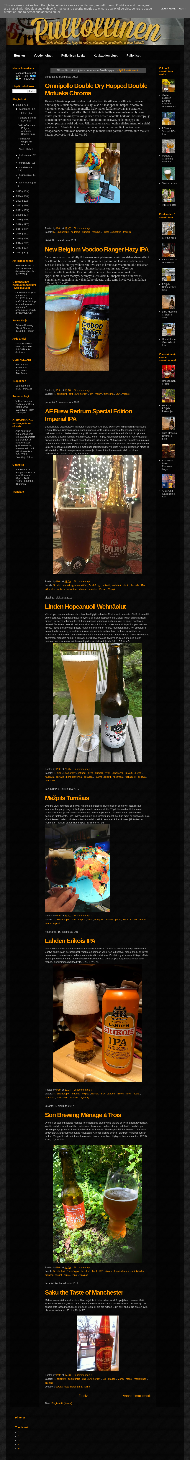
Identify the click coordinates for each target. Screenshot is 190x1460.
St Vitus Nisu (169, 237)
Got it (183, 8)
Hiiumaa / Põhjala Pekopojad (167, 408)
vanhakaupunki (53, 923)
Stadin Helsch (25, 149)
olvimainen (63, 1097)
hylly (108, 773)
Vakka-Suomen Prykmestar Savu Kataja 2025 (24, 404)
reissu (107, 776)
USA (118, 393)
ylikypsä (83, 1275)
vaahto (126, 393)
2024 (19, 196)
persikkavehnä (74, 776)
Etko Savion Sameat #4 (21, 366)
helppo (82, 919)
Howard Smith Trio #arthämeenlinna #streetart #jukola (25, 268)
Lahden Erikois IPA (70, 940)
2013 (19, 247)
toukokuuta (25, 155)
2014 (19, 243)
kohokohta (118, 773)
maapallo (99, 919)
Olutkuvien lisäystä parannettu (25, 294)
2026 (19, 104)
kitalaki (109, 1271)
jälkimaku (50, 589)
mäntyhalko (138, 1271)
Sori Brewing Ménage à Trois (83, 1114)
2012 (19, 252)
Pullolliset (134, 55)
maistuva (50, 1097)
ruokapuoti (131, 776)
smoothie (117, 232)
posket (59, 1275)
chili (84, 1378)
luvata (136, 1093)
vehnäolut (50, 780)
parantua (93, 589)
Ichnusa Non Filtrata (169, 382)
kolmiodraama (122, 1271)
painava (60, 776)
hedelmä (76, 232)
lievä (90, 919)
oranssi (74, 1097)
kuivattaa (72, 589)
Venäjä (112, 589)
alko (59, 585)
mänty (98, 393)
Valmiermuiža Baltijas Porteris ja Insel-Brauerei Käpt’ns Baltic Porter (25, 475)
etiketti (106, 585)
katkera (61, 589)
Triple (75, 1275)
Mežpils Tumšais (67, 797)
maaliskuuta (26, 167)
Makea (82, 589)
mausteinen (140, 1378)
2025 (19, 191)
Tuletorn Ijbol (25, 113)
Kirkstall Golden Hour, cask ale (23, 345)
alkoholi (61, 1271)
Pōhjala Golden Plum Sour (169, 287)
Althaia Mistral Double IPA (169, 261)
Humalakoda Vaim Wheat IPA (169, 342)
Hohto (126, 585)
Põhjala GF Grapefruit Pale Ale (25, 141)
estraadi (82, 773)
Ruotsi (106, 232)
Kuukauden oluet (106, 55)
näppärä (49, 776)
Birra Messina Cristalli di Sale (169, 314)
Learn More (168, 8)
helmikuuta (25, 175)
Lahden (111, 1093)
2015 (19, 238)
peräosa (88, 776)
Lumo (138, 773)
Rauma (98, 776)
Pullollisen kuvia (73, 55)
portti (118, 919)
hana (74, 919)
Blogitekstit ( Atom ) (61, 1403)
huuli (95, 1271)
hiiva (91, 773)
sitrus (67, 1275)
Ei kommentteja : (83, 228)
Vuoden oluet (43, 55)
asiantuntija (74, 1378)
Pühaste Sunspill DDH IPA (27, 119)
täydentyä (85, 1097)
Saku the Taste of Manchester (84, 1292)
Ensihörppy (63, 232)
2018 (19, 224)
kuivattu (129, 773)
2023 (19, 200)
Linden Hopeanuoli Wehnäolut (85, 606)
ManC (121, 1378)
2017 (19, 229)
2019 (19, 219)
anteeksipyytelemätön (75, 585)
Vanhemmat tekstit (137, 1396)
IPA (91, 393)
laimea (121, 1093)
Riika (126, 919)
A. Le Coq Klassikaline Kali (168, 493)
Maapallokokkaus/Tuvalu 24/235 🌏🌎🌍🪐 (25, 76)
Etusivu (19, 55)
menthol (96, 232)
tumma (143, 919)
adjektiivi (62, 1378)
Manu (129, 1378)
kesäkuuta (25, 109)
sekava (142, 776)
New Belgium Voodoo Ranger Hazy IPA (96, 249)
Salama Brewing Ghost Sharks (24, 327)
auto (59, 773)
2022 (19, 205)
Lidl (104, 1378)
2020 (19, 214)
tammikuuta (25, 182)
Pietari (103, 589)
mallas (110, 919)
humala (86, 232)
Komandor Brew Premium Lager (167, 465)
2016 (19, 233)
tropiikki (127, 232)
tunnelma (109, 393)
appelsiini (62, 393)
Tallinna (49, 1382)
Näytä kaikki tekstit (127, 70)
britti (71, 393)
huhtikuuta (25, 162)
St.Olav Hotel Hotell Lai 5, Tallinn (72, 1386)
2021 (19, 210)
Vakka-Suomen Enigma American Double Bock (26, 129)
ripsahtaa (118, 776)
